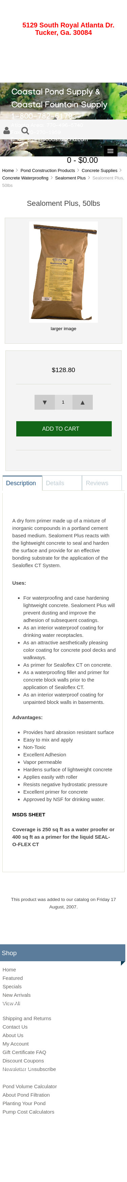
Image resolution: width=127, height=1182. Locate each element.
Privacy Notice (56, 1170)
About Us (12, 1035)
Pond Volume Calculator (29, 1086)
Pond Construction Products (48, 170)
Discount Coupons (23, 1060)
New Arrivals (16, 995)
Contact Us (14, 1027)
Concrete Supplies (99, 170)
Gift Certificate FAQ (24, 1052)
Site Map (32, 1170)
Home (8, 170)
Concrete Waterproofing (25, 177)
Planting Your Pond (23, 1103)
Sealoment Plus (70, 177)
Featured (12, 978)
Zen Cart (110, 1159)
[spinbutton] (63, 402)
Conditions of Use (87, 1170)
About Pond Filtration (26, 1095)
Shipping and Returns (26, 1018)
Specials (12, 986)
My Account (15, 1044)
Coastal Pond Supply (58, 1159)
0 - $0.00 (82, 160)
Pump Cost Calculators (28, 1112)
